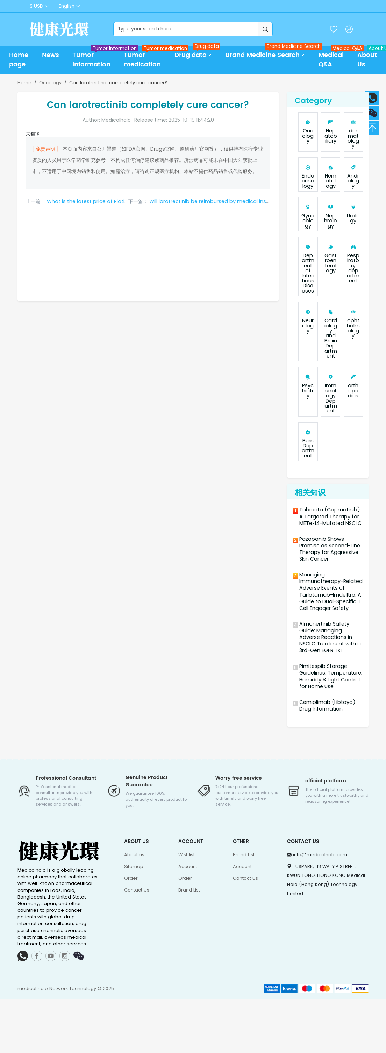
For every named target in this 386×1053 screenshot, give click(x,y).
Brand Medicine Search (269, 53)
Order (131, 878)
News (50, 55)
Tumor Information (94, 58)
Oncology (50, 83)
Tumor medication (145, 58)
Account (187, 867)
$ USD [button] (36, 6)
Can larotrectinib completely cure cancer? (118, 83)
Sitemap (133, 867)
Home (24, 83)
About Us (370, 58)
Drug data (196, 53)
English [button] (66, 6)
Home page (18, 60)
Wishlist (186, 855)
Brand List (189, 890)
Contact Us (136, 890)
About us (134, 855)
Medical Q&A (334, 58)
